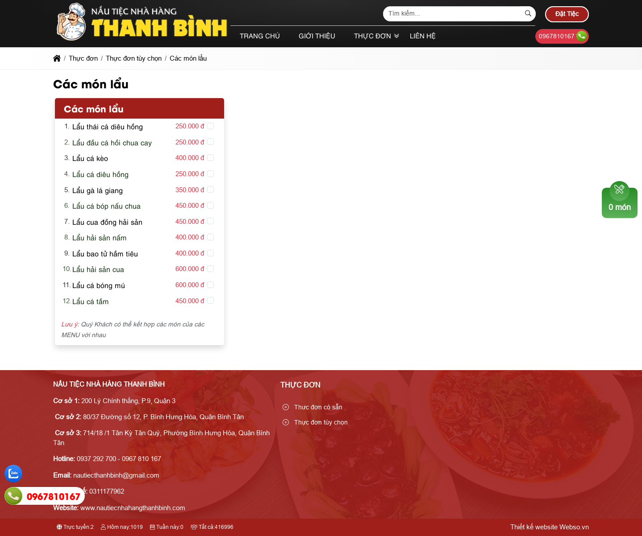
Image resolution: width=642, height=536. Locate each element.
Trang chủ (260, 36)
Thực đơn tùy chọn (315, 422)
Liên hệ (423, 36)
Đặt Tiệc (567, 13)
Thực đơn (372, 36)
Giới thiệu (317, 36)
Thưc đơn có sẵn (312, 407)
